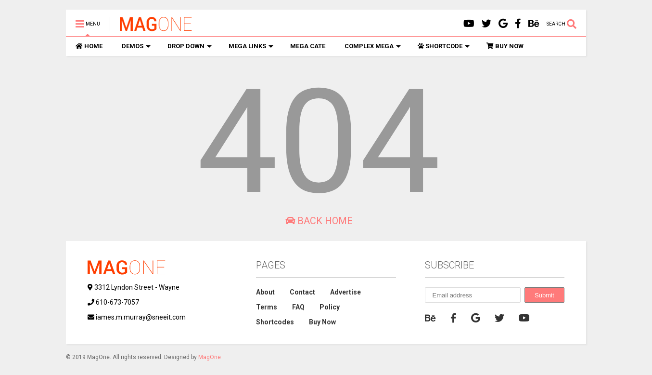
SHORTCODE (444, 46)
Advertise (345, 292)
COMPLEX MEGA (373, 46)
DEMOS (136, 46)
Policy (330, 307)
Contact (302, 292)
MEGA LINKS (251, 46)
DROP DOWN (189, 46)
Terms (266, 307)
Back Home (319, 221)
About (265, 292)
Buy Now (322, 322)
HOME (89, 46)
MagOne (209, 357)
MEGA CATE (307, 46)
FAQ (298, 307)
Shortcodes (275, 322)
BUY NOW (505, 46)
